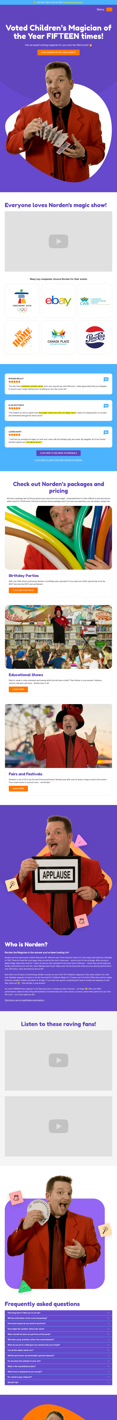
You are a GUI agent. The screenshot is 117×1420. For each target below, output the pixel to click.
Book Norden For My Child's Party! (58, 52)
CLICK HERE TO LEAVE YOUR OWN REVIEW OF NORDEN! (58, 460)
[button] (100, 9)
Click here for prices (23, 590)
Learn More (18, 689)
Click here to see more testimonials (58, 453)
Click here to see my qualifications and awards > (25, 1000)
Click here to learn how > (73, 2)
